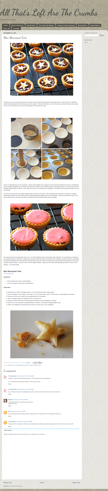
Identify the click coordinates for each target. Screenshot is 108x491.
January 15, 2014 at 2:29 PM (18, 411)
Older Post (76, 482)
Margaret (10, 399)
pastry (31, 365)
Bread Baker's (95, 25)
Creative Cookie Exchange (66, 25)
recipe (5, 105)
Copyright (16, 28)
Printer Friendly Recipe (9, 273)
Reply (9, 384)
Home (6, 25)
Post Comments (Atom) (16, 486)
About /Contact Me (17, 25)
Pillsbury (36, 365)
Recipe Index (31, 25)
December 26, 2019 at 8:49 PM (24, 421)
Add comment (8, 430)
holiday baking (19, 365)
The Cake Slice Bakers (46, 25)
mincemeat (26, 365)
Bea (9, 411)
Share (85, 42)
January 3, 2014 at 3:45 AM (20, 399)
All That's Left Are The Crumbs (49, 12)
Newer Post (7, 482)
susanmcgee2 (12, 421)
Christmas (10, 365)
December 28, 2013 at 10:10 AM (25, 389)
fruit (14, 365)
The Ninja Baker (12, 376)
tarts (40, 365)
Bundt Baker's (82, 25)
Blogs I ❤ (6, 28)
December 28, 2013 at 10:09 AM (25, 376)
